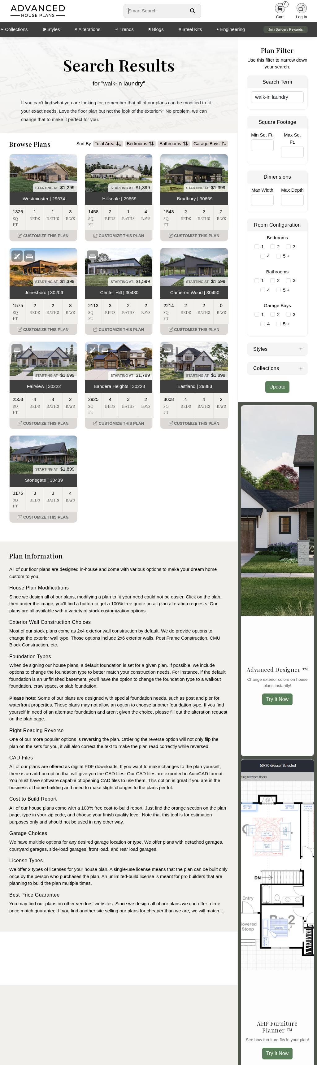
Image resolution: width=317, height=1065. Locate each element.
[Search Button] (192, 11)
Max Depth (292, 190)
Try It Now (277, 699)
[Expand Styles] (301, 348)
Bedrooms (140, 143)
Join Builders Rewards (285, 29)
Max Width (262, 190)
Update (277, 386)
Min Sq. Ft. (262, 134)
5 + (286, 256)
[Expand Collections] (301, 367)
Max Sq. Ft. (292, 138)
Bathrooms (173, 143)
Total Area (108, 143)
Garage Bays (209, 143)
